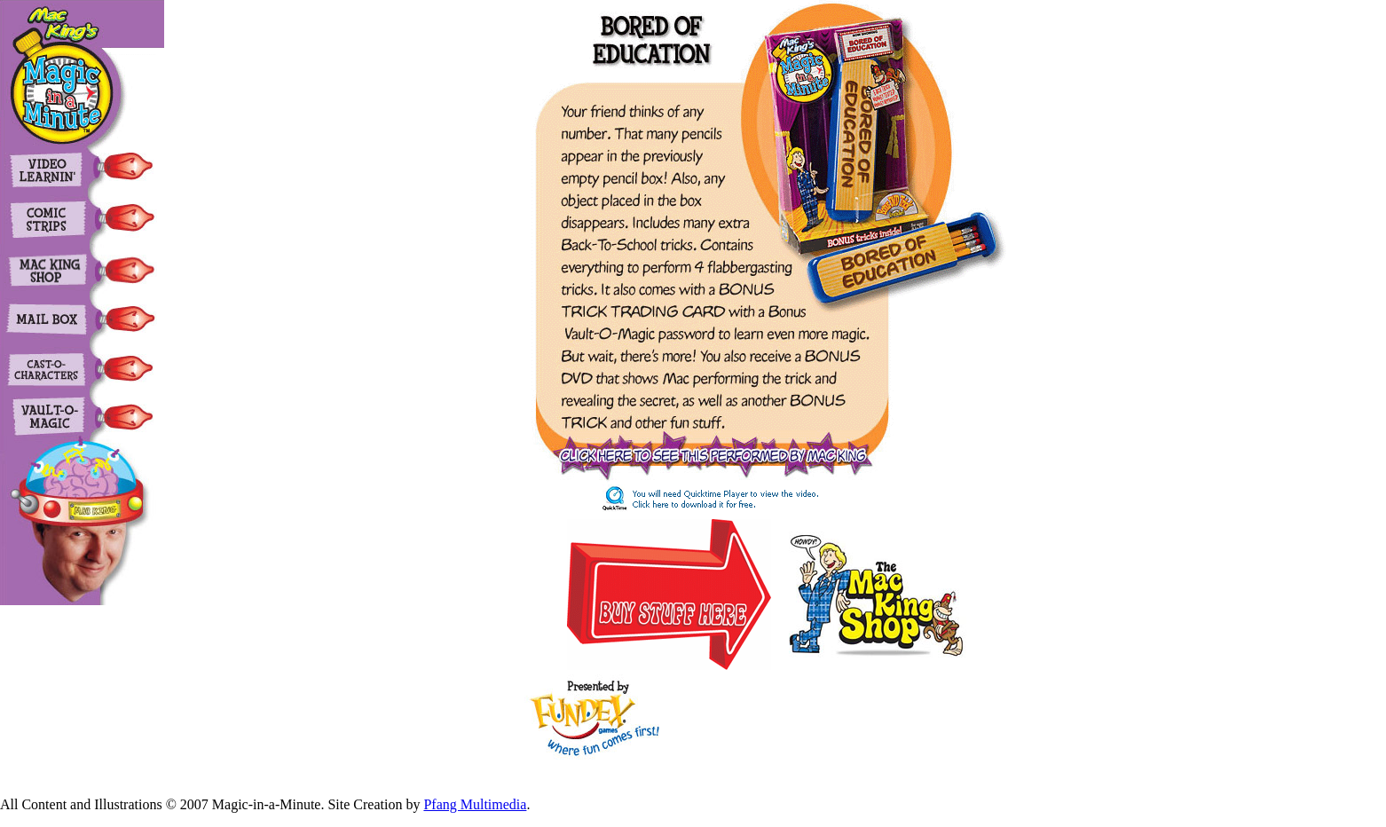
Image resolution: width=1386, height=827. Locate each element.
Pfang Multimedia (474, 804)
